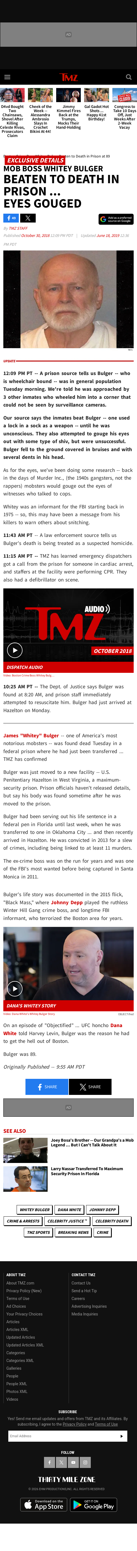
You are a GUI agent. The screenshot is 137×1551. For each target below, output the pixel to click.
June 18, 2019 (108, 235)
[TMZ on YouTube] (73, 1462)
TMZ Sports (38, 1232)
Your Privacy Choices (24, 1314)
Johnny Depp (102, 1209)
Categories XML (20, 1360)
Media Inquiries (85, 1314)
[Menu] (7, 77)
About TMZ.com (20, 1283)
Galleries (13, 1368)
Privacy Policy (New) (24, 1291)
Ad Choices (16, 1306)
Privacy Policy (75, 1424)
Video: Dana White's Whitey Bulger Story (29, 1014)
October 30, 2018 (35, 235)
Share (47, 1087)
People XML (16, 1384)
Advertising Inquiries (89, 1306)
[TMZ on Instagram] (85, 1462)
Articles (13, 1322)
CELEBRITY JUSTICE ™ (67, 1221)
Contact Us (81, 1283)
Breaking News (73, 1232)
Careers (78, 1298)
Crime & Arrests (23, 1221)
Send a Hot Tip (84, 1291)
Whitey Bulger (34, 1209)
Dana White (69, 1209)
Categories (15, 1353)
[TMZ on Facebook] (49, 1462)
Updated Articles (20, 1337)
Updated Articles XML (25, 1345)
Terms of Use (17, 1298)
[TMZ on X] (61, 1462)
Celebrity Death (111, 1221)
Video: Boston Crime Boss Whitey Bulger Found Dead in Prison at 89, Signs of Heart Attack (29, 675)
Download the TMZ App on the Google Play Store (93, 1505)
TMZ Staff (18, 228)
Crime (102, 1232)
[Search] (129, 77)
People (12, 1376)
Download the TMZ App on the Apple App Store (43, 1505)
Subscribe (121, 1436)
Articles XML (17, 1329)
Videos (12, 1399)
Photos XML (16, 1391)
